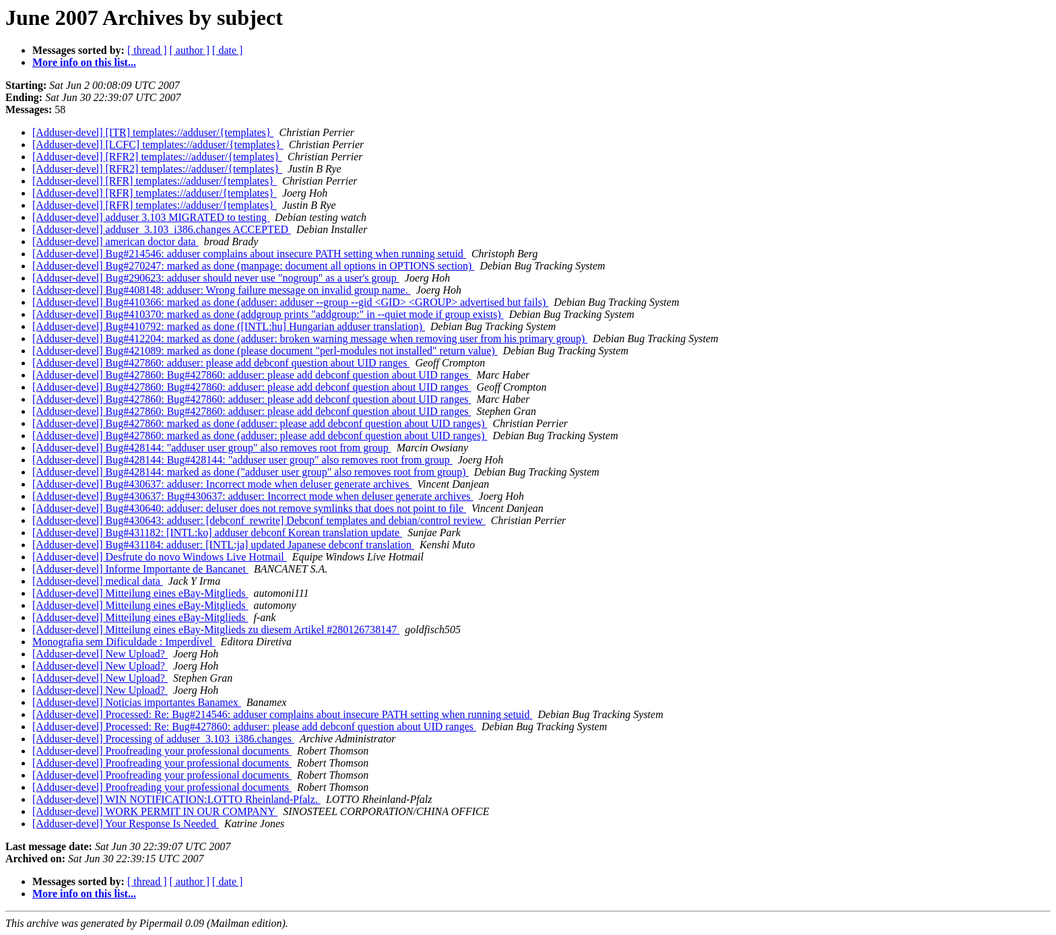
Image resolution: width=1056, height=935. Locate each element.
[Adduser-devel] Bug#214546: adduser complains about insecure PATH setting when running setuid (249, 253)
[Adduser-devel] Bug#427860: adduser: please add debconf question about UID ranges (220, 362)
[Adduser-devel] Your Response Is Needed (125, 823)
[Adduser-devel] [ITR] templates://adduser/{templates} (152, 132)
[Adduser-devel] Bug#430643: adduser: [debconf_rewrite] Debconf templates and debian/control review (259, 520)
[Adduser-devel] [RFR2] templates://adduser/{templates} (157, 156)
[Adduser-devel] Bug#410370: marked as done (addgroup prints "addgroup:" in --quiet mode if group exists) (268, 314)
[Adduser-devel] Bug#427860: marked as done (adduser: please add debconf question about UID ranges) (259, 423)
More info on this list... (84, 62)
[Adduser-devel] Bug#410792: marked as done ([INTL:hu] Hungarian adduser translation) (228, 326)
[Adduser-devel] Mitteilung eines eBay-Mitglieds (140, 593)
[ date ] (227, 50)
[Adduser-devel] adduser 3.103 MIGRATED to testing (150, 217)
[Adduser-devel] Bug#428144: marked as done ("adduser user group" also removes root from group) (250, 472)
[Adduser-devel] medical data (97, 581)
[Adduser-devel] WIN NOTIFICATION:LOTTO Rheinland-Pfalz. (176, 799)
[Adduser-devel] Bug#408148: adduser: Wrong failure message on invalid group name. (221, 290)
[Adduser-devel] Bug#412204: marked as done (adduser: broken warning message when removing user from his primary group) (309, 338)
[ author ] (190, 50)
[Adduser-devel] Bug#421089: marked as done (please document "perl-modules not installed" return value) (265, 350)
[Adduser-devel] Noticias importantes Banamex (136, 702)
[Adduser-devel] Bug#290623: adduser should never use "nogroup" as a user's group (215, 278)
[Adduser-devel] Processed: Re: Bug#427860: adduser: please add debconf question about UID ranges (254, 726)
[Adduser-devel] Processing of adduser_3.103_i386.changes (163, 738)
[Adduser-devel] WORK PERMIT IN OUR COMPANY (154, 811)
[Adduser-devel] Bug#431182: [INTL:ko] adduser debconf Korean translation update (217, 532)
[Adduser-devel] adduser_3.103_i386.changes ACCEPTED (161, 229)
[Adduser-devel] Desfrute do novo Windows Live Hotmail (159, 556)
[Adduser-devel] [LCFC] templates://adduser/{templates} (158, 144)
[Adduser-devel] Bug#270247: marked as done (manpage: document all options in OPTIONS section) (253, 265)
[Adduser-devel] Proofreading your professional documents (162, 750)
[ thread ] (147, 50)
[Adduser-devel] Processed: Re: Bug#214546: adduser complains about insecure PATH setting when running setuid (282, 714)
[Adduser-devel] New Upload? (100, 653)
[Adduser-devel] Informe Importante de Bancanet (140, 569)
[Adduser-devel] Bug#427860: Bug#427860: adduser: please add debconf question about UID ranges (251, 375)
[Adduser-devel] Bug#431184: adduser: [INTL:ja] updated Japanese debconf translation (223, 544)
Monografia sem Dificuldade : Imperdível (123, 641)
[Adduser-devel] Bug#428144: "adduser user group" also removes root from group (211, 447)
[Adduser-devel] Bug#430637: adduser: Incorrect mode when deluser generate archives (221, 484)
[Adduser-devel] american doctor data (115, 241)
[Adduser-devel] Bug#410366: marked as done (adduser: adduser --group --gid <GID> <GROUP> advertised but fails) (290, 302)
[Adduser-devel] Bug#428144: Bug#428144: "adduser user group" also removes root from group (242, 459)
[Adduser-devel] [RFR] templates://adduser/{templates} (154, 181)
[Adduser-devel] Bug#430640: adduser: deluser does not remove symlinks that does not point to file (249, 508)
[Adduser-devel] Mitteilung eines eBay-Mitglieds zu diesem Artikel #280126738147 (215, 629)
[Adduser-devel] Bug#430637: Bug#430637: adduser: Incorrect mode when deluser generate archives (252, 496)
